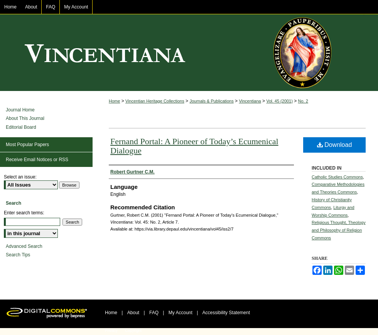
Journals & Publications (211, 101)
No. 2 (303, 101)
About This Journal (25, 118)
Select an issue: (20, 177)
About (133, 312)
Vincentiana (189, 52)
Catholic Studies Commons (337, 177)
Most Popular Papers (27, 144)
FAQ (154, 312)
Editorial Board (21, 127)
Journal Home (20, 110)
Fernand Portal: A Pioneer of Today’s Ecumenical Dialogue (194, 145)
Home (114, 101)
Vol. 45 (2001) (279, 101)
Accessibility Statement (226, 312)
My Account (180, 312)
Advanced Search (24, 246)
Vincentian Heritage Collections (154, 101)
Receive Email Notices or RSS (37, 159)
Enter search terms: (24, 212)
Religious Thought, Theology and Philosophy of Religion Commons (339, 230)
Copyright (133, 330)
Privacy (111, 330)
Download (334, 144)
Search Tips (18, 255)
